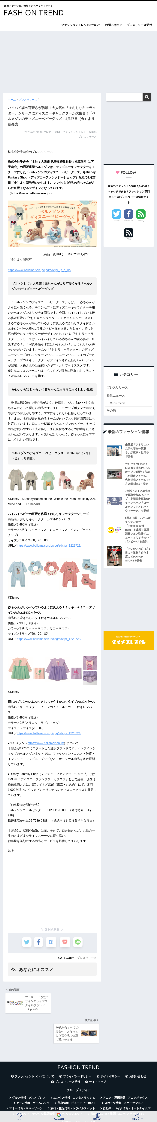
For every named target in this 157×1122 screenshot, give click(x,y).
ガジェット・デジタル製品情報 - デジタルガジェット (49, 1085)
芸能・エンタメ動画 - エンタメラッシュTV (117, 1085)
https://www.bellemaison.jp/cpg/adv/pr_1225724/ (49, 733)
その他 (111, 411)
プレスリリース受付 (139, 25)
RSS (129, 239)
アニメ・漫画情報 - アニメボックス (125, 1069)
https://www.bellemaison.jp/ (46, 743)
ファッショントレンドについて (81, 25)
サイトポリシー (110, 1047)
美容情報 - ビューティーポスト (77, 1074)
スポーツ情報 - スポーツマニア (123, 1074)
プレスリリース (86, 958)
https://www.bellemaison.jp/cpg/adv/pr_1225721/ (49, 545)
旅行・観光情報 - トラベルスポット (72, 1079)
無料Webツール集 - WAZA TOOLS (49, 1101)
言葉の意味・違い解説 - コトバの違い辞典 (105, 1101)
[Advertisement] (78, 60)
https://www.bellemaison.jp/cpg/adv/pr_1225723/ (49, 639)
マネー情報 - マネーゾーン (26, 1079)
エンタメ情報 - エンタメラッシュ (74, 1069)
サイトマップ (97, 1053)
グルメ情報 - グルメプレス (28, 1069)
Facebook (128, 220)
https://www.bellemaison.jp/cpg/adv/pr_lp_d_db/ (39, 270)
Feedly (141, 220)
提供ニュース (116, 396)
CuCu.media (117, 403)
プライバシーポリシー (77, 1047)
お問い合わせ (113, 25)
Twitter (116, 220)
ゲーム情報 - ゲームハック (33, 1074)
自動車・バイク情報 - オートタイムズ (126, 1079)
